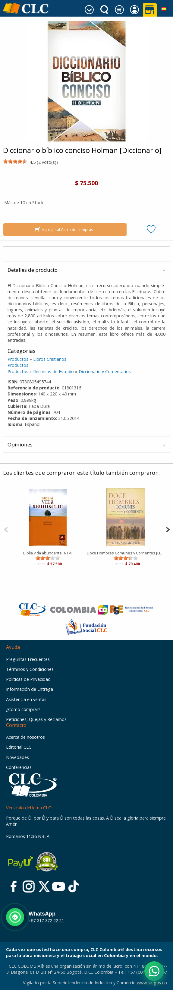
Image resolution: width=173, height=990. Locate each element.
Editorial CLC (18, 747)
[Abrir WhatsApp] (154, 971)
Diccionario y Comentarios (105, 371)
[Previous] (6, 529)
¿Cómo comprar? (23, 709)
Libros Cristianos (49, 359)
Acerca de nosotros (25, 737)
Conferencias (19, 767)
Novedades (17, 757)
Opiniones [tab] (20, 444)
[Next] (167, 529)
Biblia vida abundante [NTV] (47, 553)
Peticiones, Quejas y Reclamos (36, 719)
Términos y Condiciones (30, 669)
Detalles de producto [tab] (33, 269)
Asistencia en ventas (26, 699)
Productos (18, 359)
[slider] (15, 161)
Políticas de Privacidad (28, 679)
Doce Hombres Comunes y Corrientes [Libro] (126, 553)
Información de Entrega (29, 689)
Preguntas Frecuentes (28, 659)
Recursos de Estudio (53, 371)
